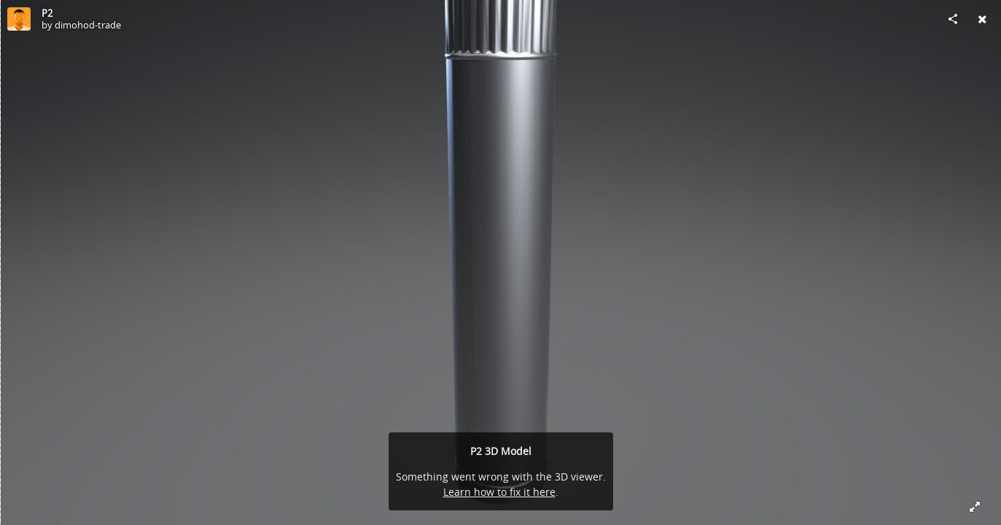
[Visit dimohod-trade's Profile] (19, 19)
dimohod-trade (88, 24)
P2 (47, 13)
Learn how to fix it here (499, 492)
